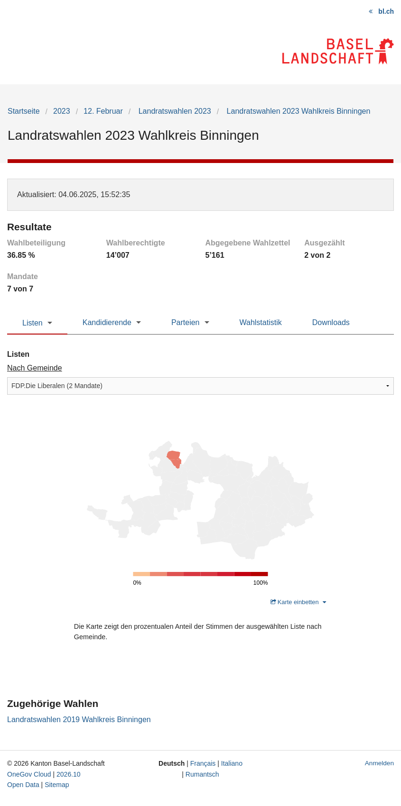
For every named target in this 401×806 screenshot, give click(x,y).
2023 (61, 111)
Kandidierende (107, 322)
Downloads (331, 322)
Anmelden (379, 763)
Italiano (231, 763)
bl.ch (386, 11)
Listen (32, 323)
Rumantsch (202, 774)
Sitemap (57, 784)
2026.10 (68, 774)
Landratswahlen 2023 (173, 111)
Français (203, 763)
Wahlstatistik (261, 322)
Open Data (23, 784)
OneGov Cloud (29, 774)
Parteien (185, 322)
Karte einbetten (298, 602)
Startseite (24, 111)
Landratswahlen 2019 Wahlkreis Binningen (79, 719)
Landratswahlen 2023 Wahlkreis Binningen (297, 111)
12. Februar (103, 111)
